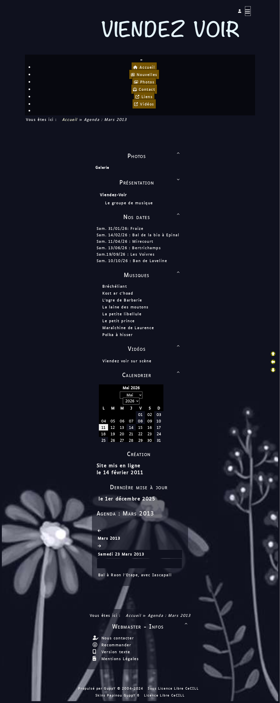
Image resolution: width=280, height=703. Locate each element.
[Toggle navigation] (141, 60)
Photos (154, 155)
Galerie (102, 167)
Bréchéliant (114, 286)
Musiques (152, 274)
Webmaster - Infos (150, 626)
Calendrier (151, 374)
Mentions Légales (119, 659)
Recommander (115, 645)
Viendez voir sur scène (126, 361)
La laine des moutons (125, 307)
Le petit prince (118, 321)
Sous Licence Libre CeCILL (174, 688)
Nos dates (152, 216)
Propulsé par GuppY (97, 688)
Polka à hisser (117, 334)
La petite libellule (121, 314)
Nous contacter (117, 638)
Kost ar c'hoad (117, 293)
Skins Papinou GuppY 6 (119, 695)
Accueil (69, 119)
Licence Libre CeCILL (164, 695)
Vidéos (154, 348)
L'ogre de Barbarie (122, 300)
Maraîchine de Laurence (128, 328)
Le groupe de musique (130, 203)
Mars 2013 (109, 538)
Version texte (115, 652)
